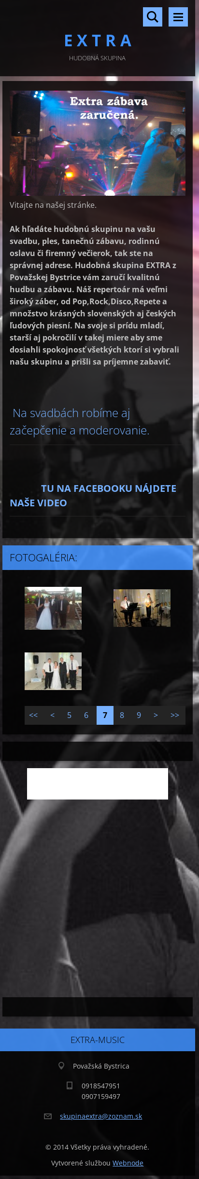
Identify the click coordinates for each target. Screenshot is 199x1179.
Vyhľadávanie (152, 17)
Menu (178, 17)
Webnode (128, 1162)
